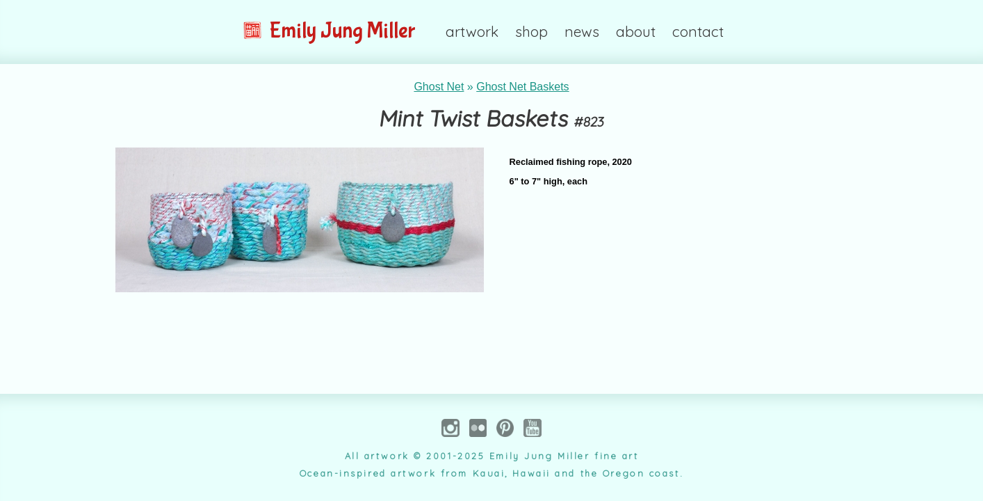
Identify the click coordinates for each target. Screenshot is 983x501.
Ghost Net (439, 87)
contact (698, 31)
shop (531, 31)
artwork (472, 31)
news (581, 31)
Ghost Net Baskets (522, 87)
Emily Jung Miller (329, 31)
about (636, 31)
